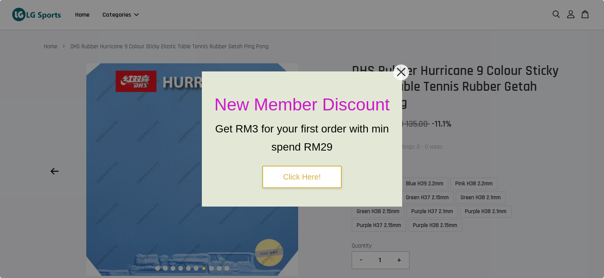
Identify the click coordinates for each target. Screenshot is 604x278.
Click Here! (302, 177)
